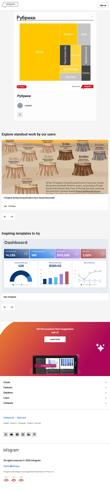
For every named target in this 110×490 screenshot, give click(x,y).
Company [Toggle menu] (8, 403)
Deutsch (13, 423)
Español (30, 423)
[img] (40, 52)
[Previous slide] (5, 216)
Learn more (55, 339)
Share (22, 87)
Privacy (16, 466)
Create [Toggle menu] (6, 382)
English (6, 423)
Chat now (21, 417)
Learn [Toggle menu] (6, 397)
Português (22, 423)
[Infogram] (10, 5)
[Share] (20, 114)
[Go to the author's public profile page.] (24, 105)
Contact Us (8, 417)
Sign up (103, 5)
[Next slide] (11, 216)
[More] (92, 16)
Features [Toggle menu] (7, 387)
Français (37, 423)
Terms (6, 466)
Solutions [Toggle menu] (8, 392)
